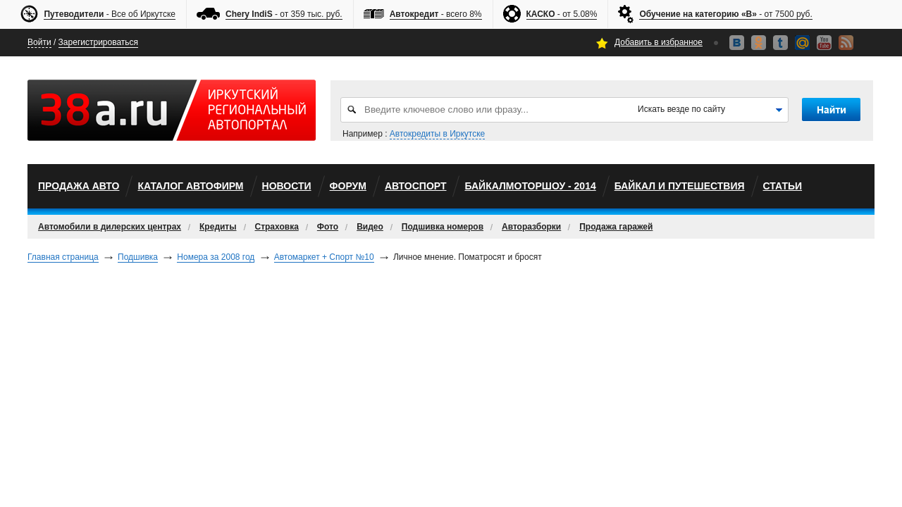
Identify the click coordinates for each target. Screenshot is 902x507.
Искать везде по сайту (681, 109)
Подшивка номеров (442, 227)
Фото (327, 227)
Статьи (783, 186)
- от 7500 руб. (725, 14)
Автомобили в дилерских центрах (109, 227)
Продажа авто (78, 186)
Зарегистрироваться (98, 42)
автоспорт (416, 186)
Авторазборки (531, 227)
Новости (286, 186)
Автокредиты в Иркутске (437, 134)
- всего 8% (436, 14)
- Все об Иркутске (109, 14)
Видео (370, 227)
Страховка (277, 227)
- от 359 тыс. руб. (284, 14)
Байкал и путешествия (679, 186)
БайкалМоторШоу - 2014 (529, 186)
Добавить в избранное (658, 42)
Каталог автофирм (190, 186)
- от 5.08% (562, 14)
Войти (39, 42)
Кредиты (217, 227)
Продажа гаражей (616, 227)
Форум (348, 186)
